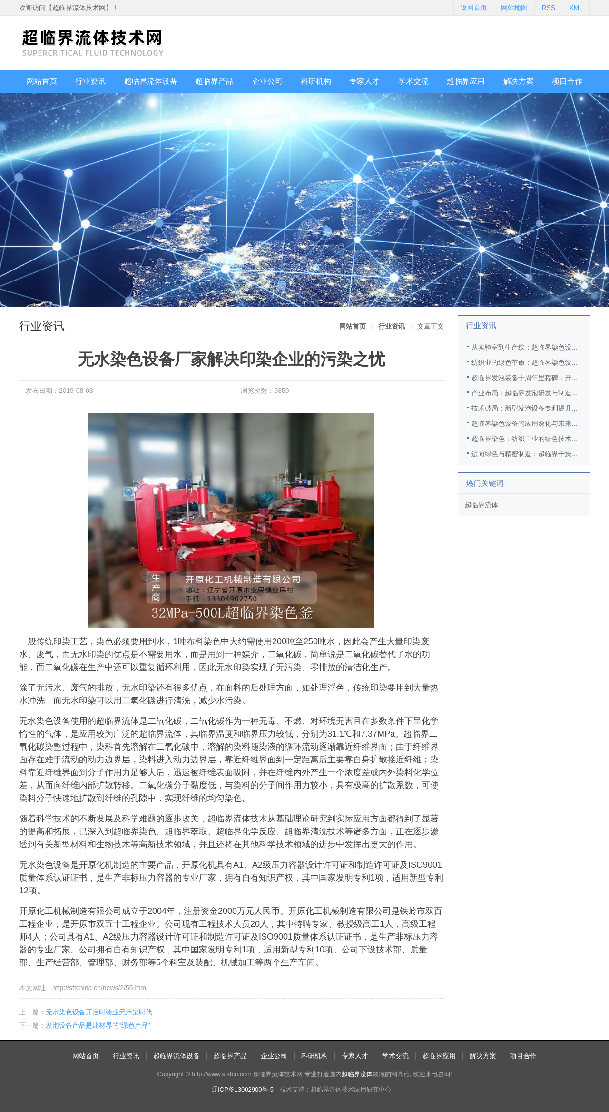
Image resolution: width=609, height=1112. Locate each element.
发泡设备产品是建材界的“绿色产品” (98, 1025)
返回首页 (474, 7)
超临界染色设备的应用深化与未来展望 (528, 423)
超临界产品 (215, 81)
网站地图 (514, 7)
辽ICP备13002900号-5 (243, 1089)
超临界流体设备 (150, 81)
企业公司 (267, 81)
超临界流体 (481, 505)
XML (576, 7)
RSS (548, 7)
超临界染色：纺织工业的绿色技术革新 (528, 438)
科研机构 (316, 81)
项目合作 (567, 81)
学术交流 (413, 81)
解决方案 (518, 81)
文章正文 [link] (430, 326)
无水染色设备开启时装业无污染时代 (99, 1012)
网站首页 (42, 81)
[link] (352, 326)
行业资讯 (90, 81)
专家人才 (364, 81)
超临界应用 (466, 81)
